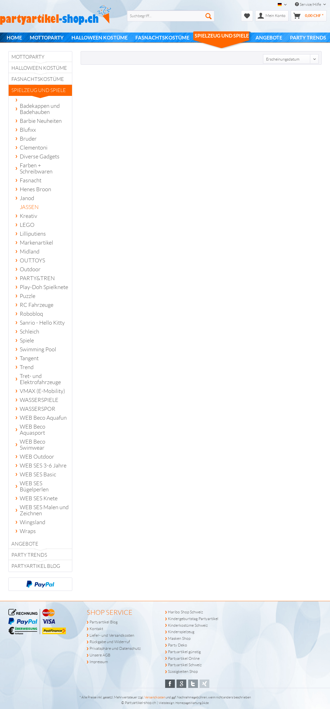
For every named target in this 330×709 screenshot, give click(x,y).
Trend (27, 367)
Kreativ (28, 216)
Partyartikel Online (184, 658)
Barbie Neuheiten (41, 121)
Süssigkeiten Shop (183, 671)
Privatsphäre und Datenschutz (115, 648)
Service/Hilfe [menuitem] (308, 4)
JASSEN (29, 207)
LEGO (27, 225)
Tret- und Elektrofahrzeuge (40, 379)
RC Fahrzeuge (36, 305)
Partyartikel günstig (184, 652)
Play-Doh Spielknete (44, 287)
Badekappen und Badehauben (40, 109)
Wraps (28, 531)
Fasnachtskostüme (37, 79)
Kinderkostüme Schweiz (188, 625)
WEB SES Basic (38, 474)
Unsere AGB (100, 655)
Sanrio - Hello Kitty (42, 323)
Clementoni (34, 148)
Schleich (29, 332)
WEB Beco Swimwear (32, 445)
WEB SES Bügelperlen (34, 486)
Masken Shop (179, 638)
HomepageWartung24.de (192, 703)
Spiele (27, 340)
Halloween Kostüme (39, 68)
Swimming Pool (38, 349)
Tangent (29, 358)
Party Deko (177, 645)
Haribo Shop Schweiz (185, 612)
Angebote (24, 544)
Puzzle (27, 296)
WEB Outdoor (37, 457)
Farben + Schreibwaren (36, 168)
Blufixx (28, 130)
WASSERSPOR (37, 409)
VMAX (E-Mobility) (42, 391)
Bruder (28, 139)
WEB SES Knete (39, 498)
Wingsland (32, 522)
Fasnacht (30, 180)
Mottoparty (27, 57)
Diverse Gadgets (39, 156)
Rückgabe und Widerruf (110, 642)
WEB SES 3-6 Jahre (43, 465)
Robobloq (31, 314)
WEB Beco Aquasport (32, 430)
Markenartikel (36, 243)
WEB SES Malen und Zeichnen (44, 510)
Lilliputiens (33, 234)
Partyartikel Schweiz (185, 665)
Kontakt (96, 628)
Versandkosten (154, 697)
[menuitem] (161, 15)
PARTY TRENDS (29, 555)
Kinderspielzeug (181, 632)
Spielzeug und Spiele (38, 92)
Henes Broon (35, 189)
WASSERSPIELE (39, 400)
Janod (27, 198)
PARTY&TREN (37, 278)
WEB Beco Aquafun (43, 418)
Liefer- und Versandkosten (112, 635)
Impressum (99, 662)
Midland (29, 251)
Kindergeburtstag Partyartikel (193, 618)
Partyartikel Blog (35, 566)
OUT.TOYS (32, 260)
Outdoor (30, 269)
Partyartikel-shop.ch (140, 703)
